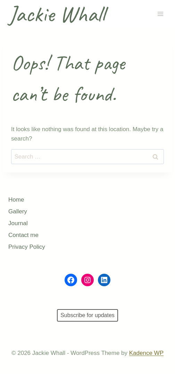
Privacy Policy (26, 247)
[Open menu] (160, 14)
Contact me (23, 235)
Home (16, 199)
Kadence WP (146, 353)
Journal (18, 223)
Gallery (17, 211)
